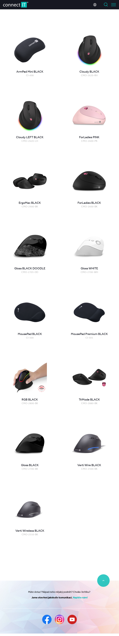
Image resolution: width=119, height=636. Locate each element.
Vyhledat (105, 4)
